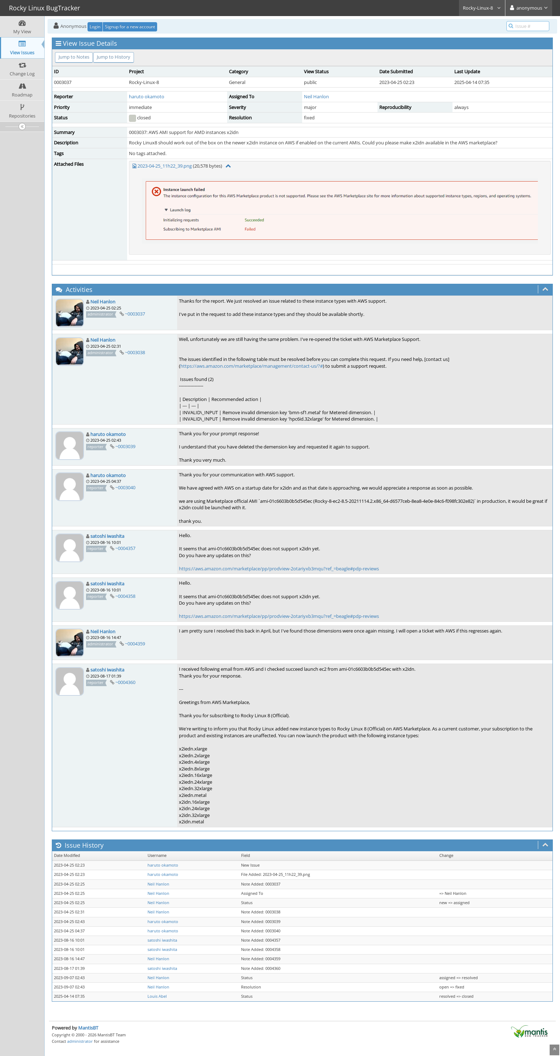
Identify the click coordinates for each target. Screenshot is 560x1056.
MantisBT (88, 1028)
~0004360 (125, 682)
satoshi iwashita (107, 536)
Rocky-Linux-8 (482, 8)
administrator (80, 1041)
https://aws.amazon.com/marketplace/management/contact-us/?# (251, 366)
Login (95, 27)
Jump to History (113, 57)
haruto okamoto (146, 96)
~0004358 (125, 596)
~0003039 (125, 446)
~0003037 (135, 314)
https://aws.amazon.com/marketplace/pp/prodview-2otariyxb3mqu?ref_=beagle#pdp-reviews (279, 568)
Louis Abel (157, 996)
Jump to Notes (74, 57)
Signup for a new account (130, 27)
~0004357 (125, 548)
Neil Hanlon (316, 96)
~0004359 (135, 643)
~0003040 (125, 487)
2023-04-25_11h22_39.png (165, 166)
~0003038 (135, 352)
